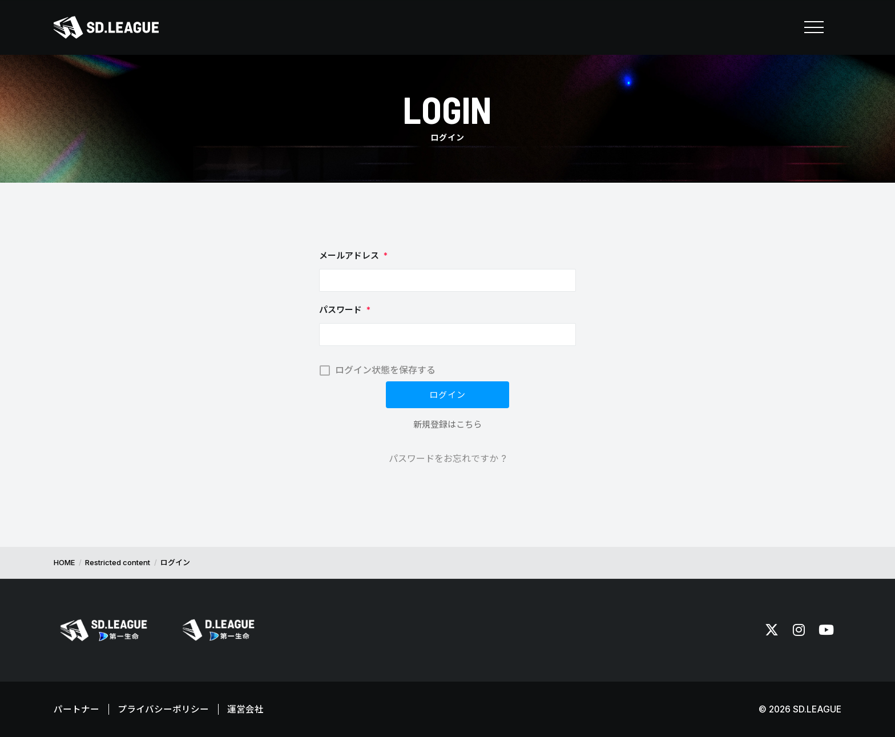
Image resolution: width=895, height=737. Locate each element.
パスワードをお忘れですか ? (447, 458)
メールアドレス (353, 255)
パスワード (344, 309)
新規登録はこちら (447, 424)
